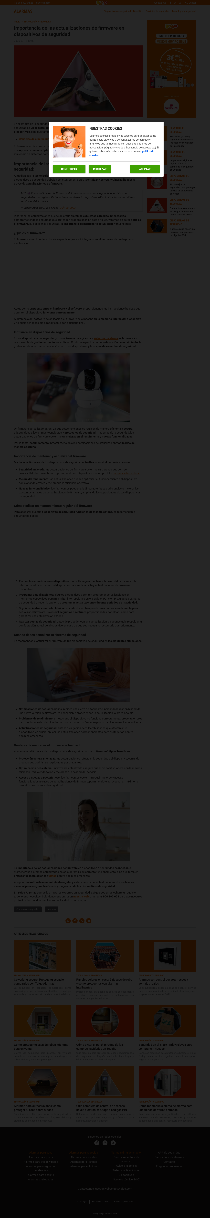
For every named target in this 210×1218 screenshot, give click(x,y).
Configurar (69, 169)
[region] (106, 149)
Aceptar (144, 169)
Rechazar (99, 169)
